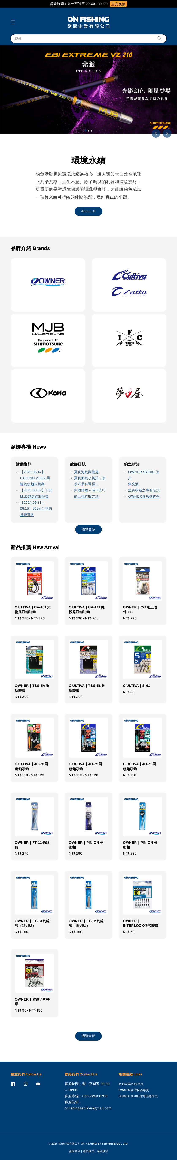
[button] (12, 22)
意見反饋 (118, 4)
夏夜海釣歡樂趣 (86, 472)
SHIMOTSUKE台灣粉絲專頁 (138, 1096)
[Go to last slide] (156, 133)
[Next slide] (167, 133)
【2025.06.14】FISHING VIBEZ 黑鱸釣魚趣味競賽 (35, 478)
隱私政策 (88, 1151)
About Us (88, 211)
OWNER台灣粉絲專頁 (134, 1090)
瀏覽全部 (88, 1036)
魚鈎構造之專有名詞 (144, 490)
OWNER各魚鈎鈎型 (144, 496)
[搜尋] (159, 38)
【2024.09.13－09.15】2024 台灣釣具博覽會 (36, 509)
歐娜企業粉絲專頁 (131, 1084)
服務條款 (74, 1151)
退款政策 (102, 1151)
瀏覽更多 (88, 529)
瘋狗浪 (133, 484)
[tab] (85, 130)
